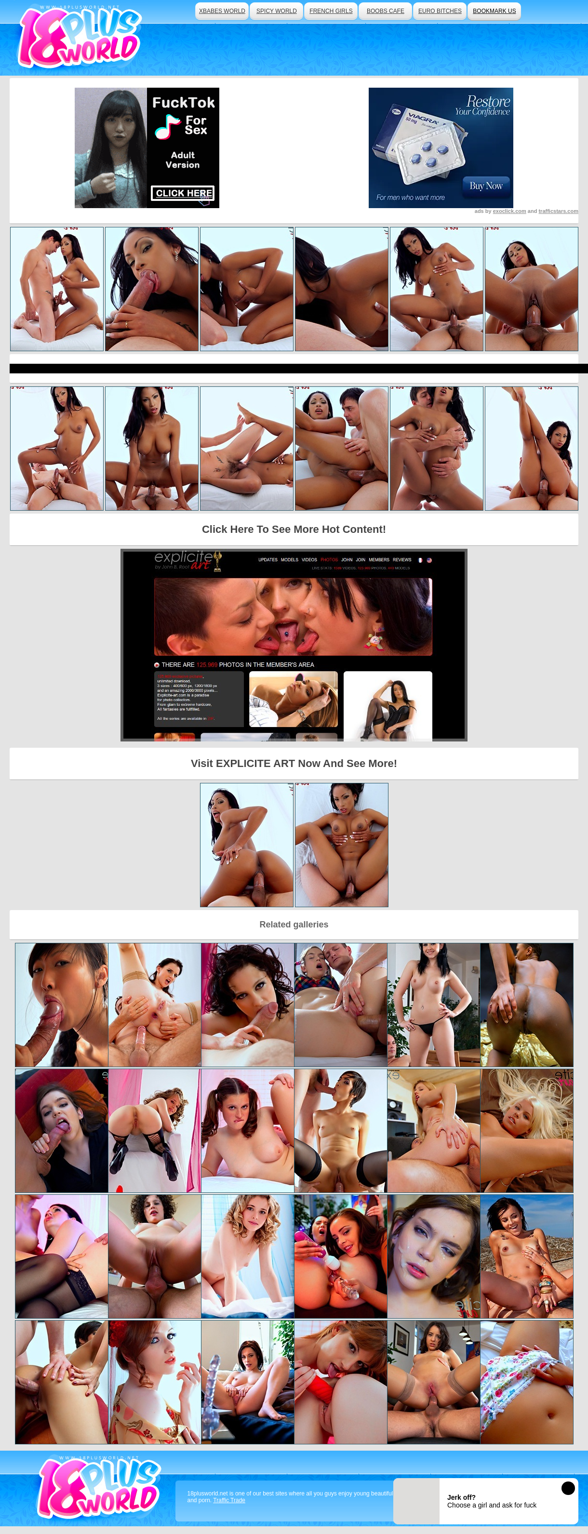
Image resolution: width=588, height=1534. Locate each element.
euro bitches (440, 11)
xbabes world (222, 11)
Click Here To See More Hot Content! (294, 529)
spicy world (276, 11)
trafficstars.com (558, 211)
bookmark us (494, 11)
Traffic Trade (229, 1500)
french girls (330, 11)
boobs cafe (385, 11)
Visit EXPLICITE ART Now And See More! (294, 763)
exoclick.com (509, 211)
